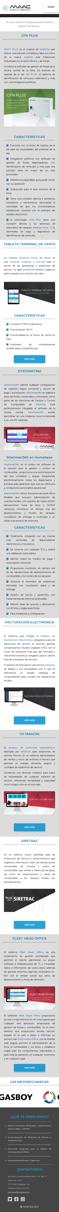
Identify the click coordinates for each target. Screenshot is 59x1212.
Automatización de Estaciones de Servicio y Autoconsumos (29, 1139)
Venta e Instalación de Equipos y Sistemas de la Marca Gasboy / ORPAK (29, 1127)
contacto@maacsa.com (19, 1192)
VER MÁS (29, 358)
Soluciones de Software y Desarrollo (24, 1160)
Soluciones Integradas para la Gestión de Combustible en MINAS (29, 1150)
